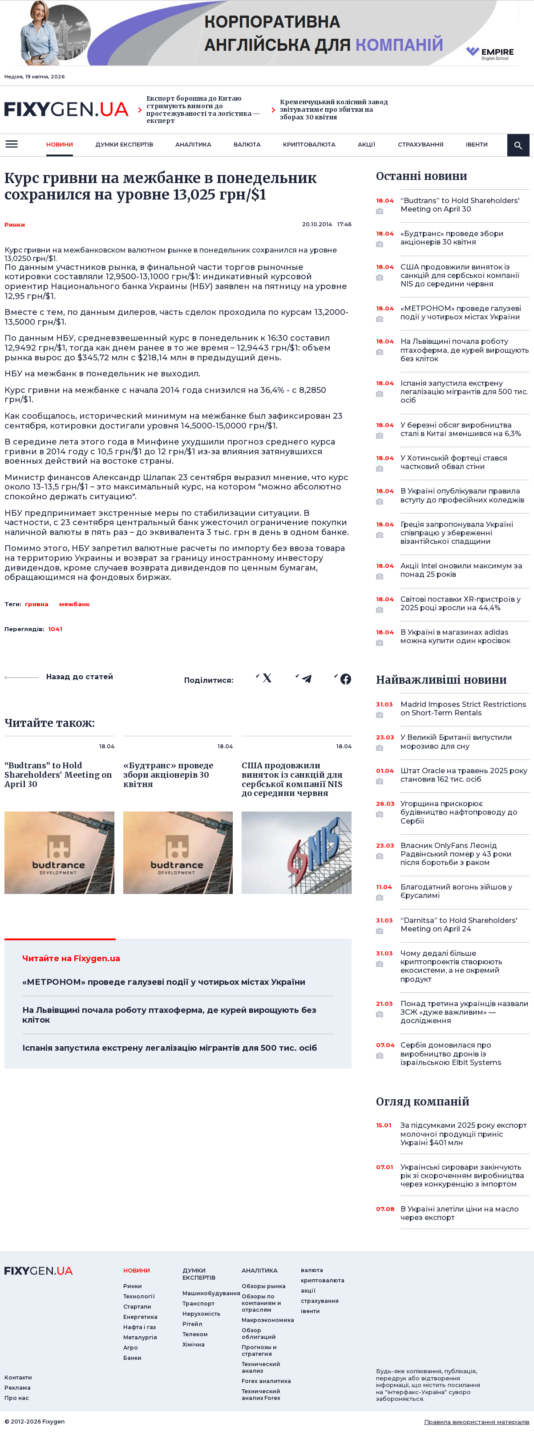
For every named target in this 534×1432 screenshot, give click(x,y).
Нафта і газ (139, 1327)
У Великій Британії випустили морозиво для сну (456, 742)
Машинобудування (211, 1293)
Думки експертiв (124, 144)
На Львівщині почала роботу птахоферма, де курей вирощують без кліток (169, 1015)
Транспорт (198, 1303)
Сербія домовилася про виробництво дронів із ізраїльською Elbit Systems (452, 1053)
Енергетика (140, 1317)
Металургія (140, 1337)
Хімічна (193, 1344)
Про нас (16, 1398)
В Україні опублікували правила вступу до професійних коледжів (462, 496)
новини (59, 144)
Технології (139, 1296)
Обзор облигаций (259, 1333)
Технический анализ (261, 1367)
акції (367, 144)
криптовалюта (309, 144)
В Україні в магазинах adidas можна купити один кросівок (455, 637)
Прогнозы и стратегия (259, 1350)
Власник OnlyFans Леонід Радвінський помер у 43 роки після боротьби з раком (456, 854)
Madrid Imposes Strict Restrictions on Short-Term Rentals (463, 709)
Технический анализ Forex (261, 1394)
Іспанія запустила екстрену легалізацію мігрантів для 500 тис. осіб (169, 1048)
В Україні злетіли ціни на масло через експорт (459, 1213)
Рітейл (192, 1324)
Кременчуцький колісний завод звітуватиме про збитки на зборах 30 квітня (329, 109)
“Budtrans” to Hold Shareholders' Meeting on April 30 (460, 205)
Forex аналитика (266, 1381)
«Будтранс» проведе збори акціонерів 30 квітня (452, 238)
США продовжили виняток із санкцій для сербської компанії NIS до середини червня (460, 275)
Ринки (14, 224)
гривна (37, 604)
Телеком (195, 1334)
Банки (132, 1357)
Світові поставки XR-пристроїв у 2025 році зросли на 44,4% (460, 604)
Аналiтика (193, 144)
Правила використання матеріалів (477, 1421)
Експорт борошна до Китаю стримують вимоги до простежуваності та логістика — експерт (199, 110)
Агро (130, 1347)
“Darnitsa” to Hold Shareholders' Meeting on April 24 (459, 925)
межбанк (74, 604)
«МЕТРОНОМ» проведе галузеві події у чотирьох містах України (163, 982)
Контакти (18, 1377)
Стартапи (137, 1306)
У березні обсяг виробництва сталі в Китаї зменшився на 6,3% (460, 430)
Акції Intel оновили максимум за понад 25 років (461, 571)
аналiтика (260, 1270)
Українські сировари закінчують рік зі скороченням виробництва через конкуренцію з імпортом (462, 1175)
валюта (247, 144)
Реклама (17, 1387)
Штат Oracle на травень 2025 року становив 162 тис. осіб (463, 776)
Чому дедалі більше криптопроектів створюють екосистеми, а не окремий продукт (452, 966)
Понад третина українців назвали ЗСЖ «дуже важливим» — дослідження (464, 1012)
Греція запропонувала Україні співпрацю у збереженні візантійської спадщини (456, 533)
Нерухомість (201, 1313)
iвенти (477, 144)
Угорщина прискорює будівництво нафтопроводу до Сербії (459, 812)
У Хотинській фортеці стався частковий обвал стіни (453, 463)
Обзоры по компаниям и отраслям (261, 1303)
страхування (421, 144)
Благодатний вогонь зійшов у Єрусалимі (456, 892)
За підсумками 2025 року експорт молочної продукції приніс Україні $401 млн (463, 1133)
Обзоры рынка (264, 1286)
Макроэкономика (268, 1320)
